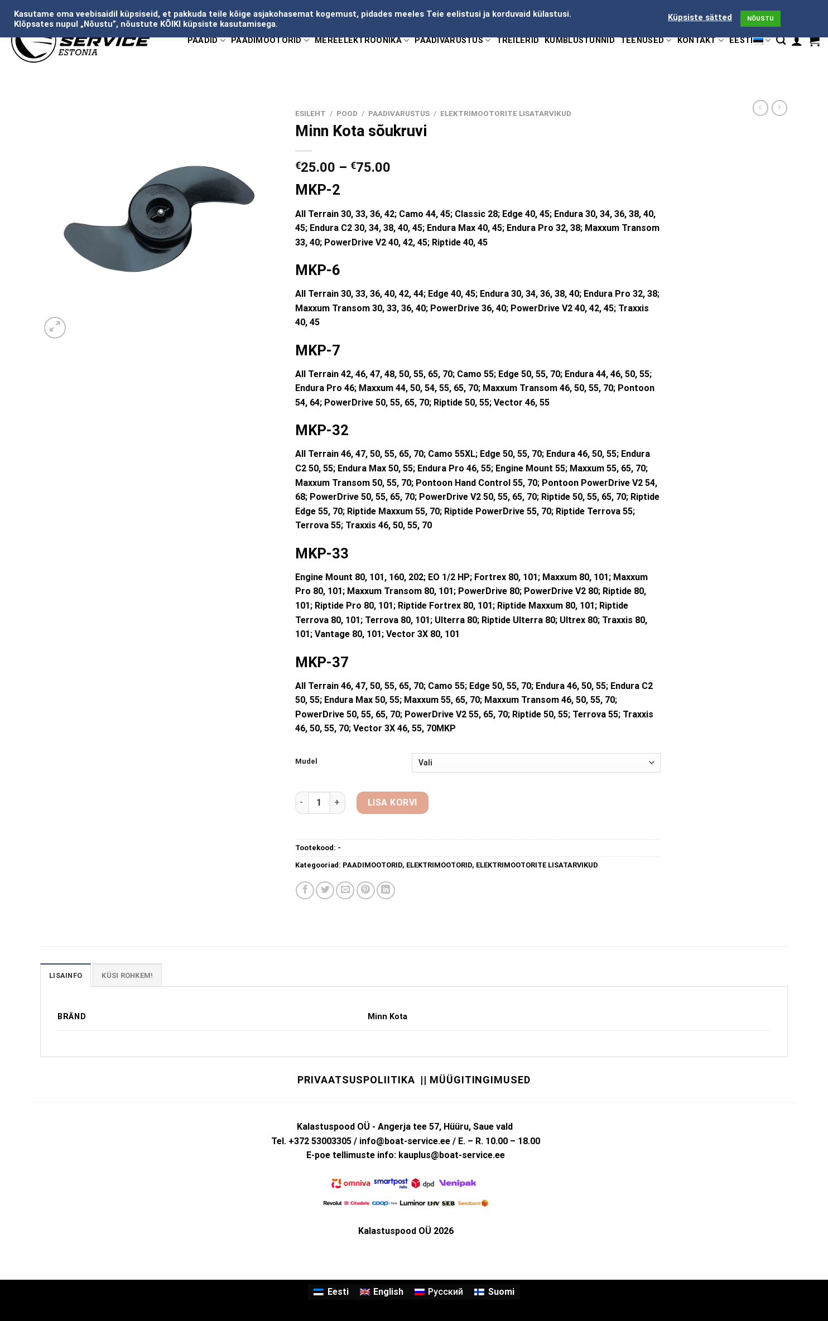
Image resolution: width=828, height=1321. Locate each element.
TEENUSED (646, 40)
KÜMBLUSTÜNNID (580, 40)
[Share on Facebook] (305, 890)
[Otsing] (781, 40)
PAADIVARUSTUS (452, 40)
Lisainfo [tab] (65, 975)
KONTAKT (700, 40)
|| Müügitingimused (475, 1080)
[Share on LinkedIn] (386, 890)
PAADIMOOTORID (270, 40)
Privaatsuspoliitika (356, 1080)
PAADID (206, 40)
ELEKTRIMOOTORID (439, 865)
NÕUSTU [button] (760, 18)
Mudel (306, 761)
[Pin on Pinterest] (366, 890)
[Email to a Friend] (345, 890)
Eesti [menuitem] (338, 1291)
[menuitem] (331, 1292)
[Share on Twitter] (325, 890)
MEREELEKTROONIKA (362, 40)
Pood (347, 113)
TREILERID (518, 40)
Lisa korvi (392, 802)
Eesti (750, 40)
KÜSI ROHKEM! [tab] (127, 975)
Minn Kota (387, 1016)
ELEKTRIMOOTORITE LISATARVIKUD (505, 113)
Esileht (310, 113)
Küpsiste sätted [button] (700, 17)
